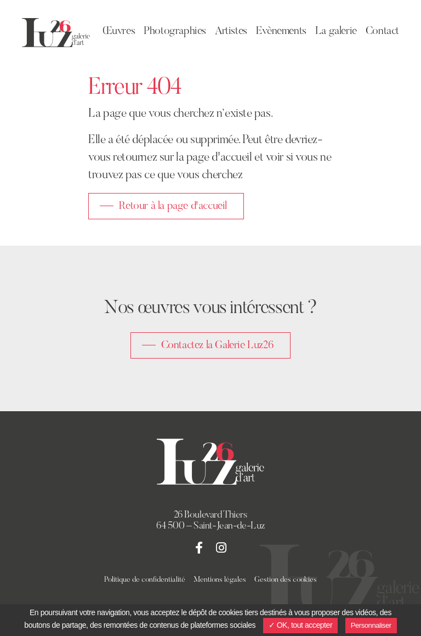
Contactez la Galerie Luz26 (217, 345)
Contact (382, 31)
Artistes (231, 31)
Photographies (175, 31)
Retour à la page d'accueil (173, 206)
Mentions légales (220, 580)
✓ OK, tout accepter (300, 625)
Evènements (281, 31)
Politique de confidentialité (144, 580)
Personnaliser (371, 625)
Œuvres (119, 31)
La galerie (336, 31)
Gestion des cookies (285, 580)
